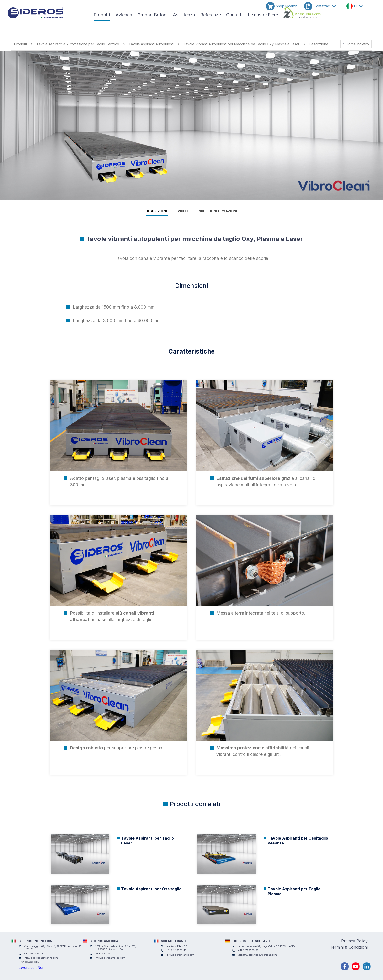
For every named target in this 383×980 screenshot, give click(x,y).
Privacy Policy (354, 940)
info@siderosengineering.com (41, 957)
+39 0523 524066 (34, 953)
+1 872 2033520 (104, 953)
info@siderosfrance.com (180, 954)
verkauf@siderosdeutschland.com (257, 954)
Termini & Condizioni (349, 947)
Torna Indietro (357, 44)
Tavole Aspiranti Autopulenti (151, 44)
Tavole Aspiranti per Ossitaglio (151, 888)
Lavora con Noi (31, 967)
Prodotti (20, 44)
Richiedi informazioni (217, 211)
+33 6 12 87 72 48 (176, 950)
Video (183, 211)
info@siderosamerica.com (110, 957)
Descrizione (157, 211)
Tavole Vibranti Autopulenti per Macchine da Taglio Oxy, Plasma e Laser (241, 44)
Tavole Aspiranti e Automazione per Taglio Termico (77, 44)
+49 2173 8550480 (248, 950)
